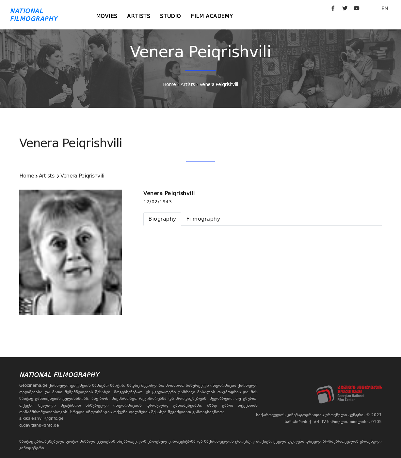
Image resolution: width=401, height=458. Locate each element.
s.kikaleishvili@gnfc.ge (41, 418)
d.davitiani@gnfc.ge (39, 425)
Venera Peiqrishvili (219, 84)
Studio (170, 16)
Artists (138, 16)
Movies (107, 16)
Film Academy (212, 16)
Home (169, 84)
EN (384, 8)
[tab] (162, 219)
